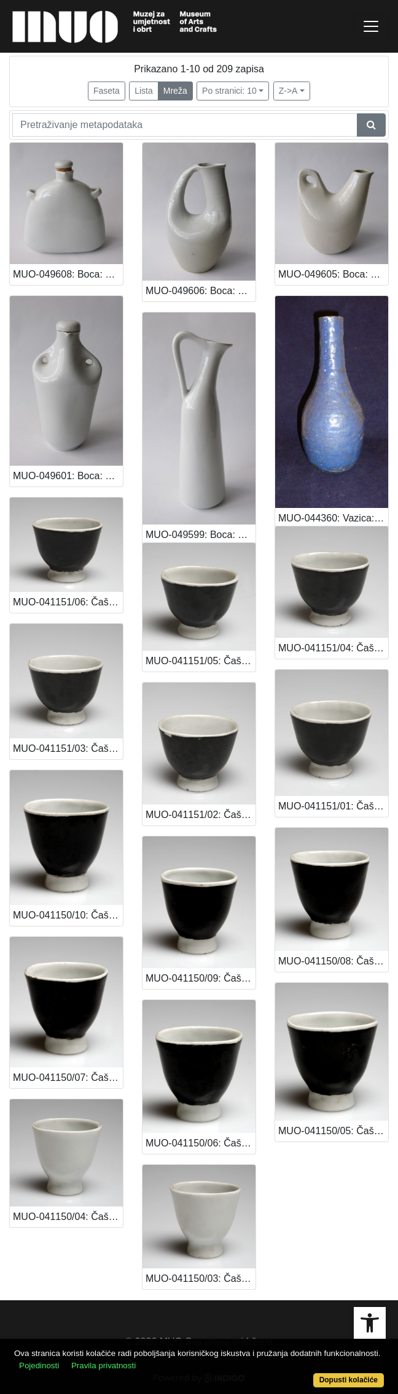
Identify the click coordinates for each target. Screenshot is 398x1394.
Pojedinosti (39, 1365)
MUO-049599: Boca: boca (201, 534)
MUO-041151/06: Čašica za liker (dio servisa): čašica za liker (68, 602)
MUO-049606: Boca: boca (201, 291)
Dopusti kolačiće (348, 1380)
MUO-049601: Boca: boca (68, 476)
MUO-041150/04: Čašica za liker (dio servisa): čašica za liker (68, 1216)
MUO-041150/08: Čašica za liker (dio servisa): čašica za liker (333, 961)
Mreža (175, 91)
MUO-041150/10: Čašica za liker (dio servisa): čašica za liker (68, 915)
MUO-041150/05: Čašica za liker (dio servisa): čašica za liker (333, 1131)
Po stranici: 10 (229, 91)
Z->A (288, 91)
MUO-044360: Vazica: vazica (333, 518)
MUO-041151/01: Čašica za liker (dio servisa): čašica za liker (333, 806)
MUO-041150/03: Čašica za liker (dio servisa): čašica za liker (201, 1278)
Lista (144, 91)
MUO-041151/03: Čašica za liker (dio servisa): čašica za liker (68, 748)
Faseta (106, 91)
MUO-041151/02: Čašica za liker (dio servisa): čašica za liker (201, 814)
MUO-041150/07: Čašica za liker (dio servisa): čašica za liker (68, 1077)
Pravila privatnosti (103, 1365)
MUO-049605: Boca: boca (333, 274)
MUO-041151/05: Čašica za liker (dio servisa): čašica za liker (201, 661)
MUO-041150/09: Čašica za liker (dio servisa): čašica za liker (201, 978)
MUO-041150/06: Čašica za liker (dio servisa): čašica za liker (201, 1143)
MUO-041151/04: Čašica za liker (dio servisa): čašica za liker (333, 648)
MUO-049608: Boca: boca (68, 274)
